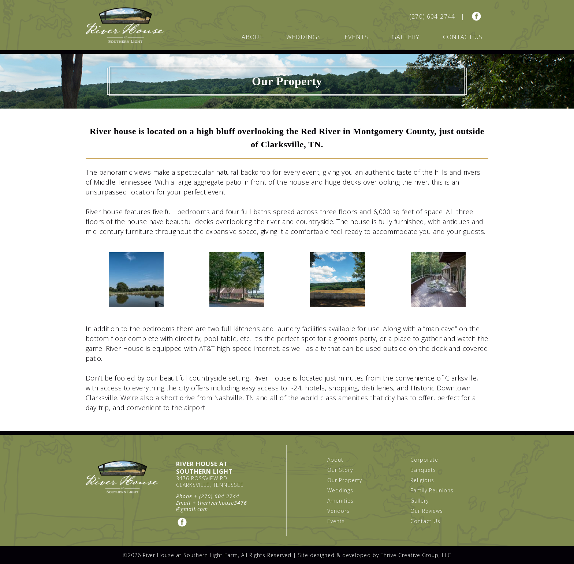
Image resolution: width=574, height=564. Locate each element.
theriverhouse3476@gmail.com (211, 506)
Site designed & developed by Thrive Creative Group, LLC (374, 555)
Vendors (338, 510)
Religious (422, 480)
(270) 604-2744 (432, 16)
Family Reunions (432, 490)
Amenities (340, 500)
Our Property (344, 480)
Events (356, 37)
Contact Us (462, 37)
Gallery (406, 37)
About (252, 37)
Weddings (303, 37)
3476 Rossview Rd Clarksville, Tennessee (210, 481)
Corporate (424, 459)
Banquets (423, 469)
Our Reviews (426, 510)
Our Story (340, 469)
